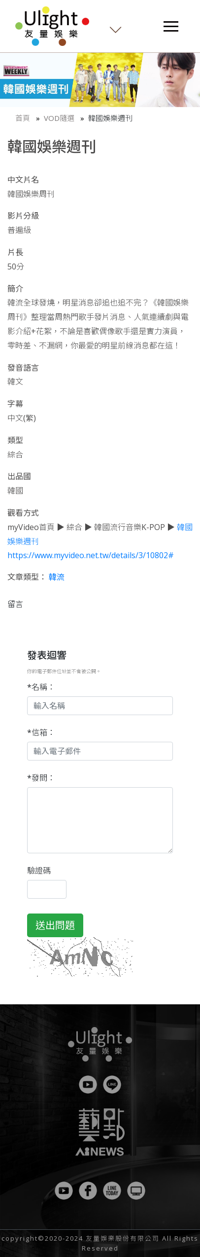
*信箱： (41, 732)
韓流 (57, 576)
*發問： (41, 777)
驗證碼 (39, 870)
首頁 (22, 118)
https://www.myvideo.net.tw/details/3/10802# (90, 555)
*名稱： (41, 687)
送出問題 (55, 925)
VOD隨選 (59, 118)
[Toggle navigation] (171, 26)
